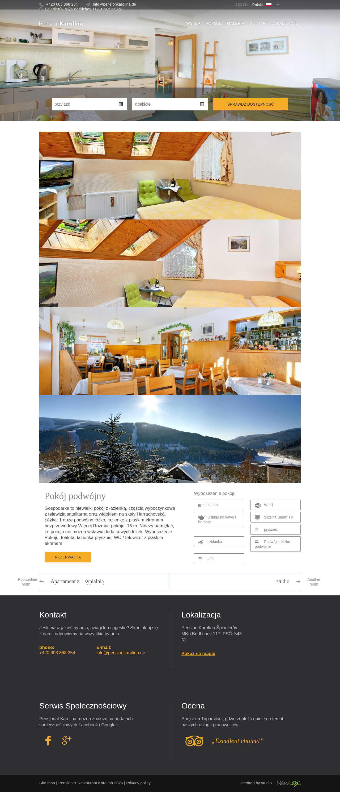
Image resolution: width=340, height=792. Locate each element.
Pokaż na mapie (198, 653)
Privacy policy (138, 783)
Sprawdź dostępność (250, 104)
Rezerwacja (68, 557)
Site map (47, 783)
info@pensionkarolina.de (120, 652)
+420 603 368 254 (57, 652)
